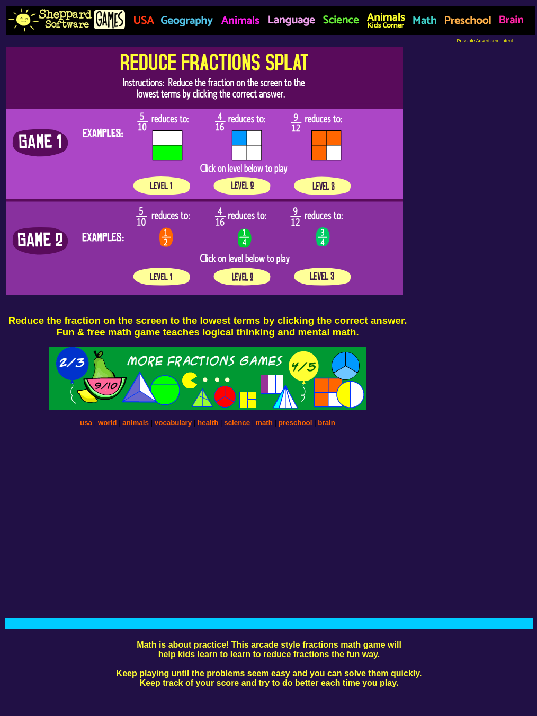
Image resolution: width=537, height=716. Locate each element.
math (264, 423)
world (107, 423)
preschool (296, 423)
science (237, 423)
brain (326, 423)
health (208, 423)
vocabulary (173, 423)
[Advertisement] (484, 202)
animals (135, 423)
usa (86, 423)
